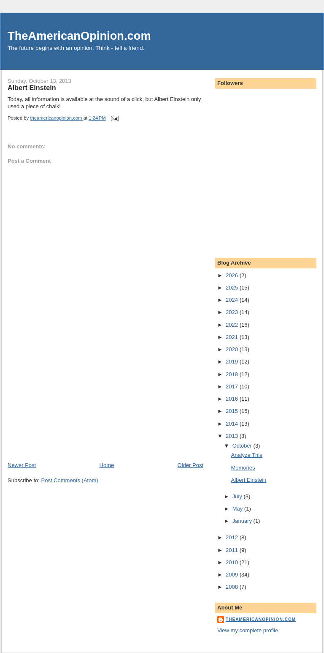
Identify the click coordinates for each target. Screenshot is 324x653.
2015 (233, 411)
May (238, 508)
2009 (233, 574)
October (243, 446)
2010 (233, 562)
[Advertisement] (71, 402)
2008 (233, 587)
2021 (233, 337)
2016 (233, 399)
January (243, 521)
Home (107, 465)
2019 (233, 361)
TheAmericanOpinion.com (79, 35)
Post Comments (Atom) (69, 480)
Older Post (190, 465)
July (238, 496)
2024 (233, 300)
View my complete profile (247, 630)
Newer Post (22, 465)
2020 (233, 349)
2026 (233, 275)
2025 (233, 287)
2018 (233, 374)
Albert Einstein (248, 480)
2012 (233, 537)
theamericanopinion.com (261, 619)
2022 (233, 325)
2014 (233, 424)
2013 (233, 436)
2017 (233, 386)
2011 (233, 550)
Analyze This (246, 455)
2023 (233, 312)
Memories (243, 467)
